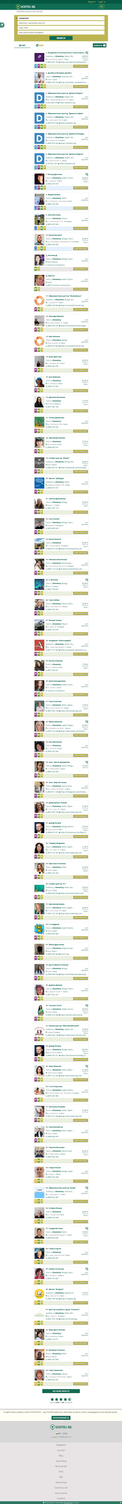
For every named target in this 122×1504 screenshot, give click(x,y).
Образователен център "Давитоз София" (65, 113)
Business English (74, 928)
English (67, 97)
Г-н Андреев (54, 924)
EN (65, 1433)
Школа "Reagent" (56, 1289)
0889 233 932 (52, 427)
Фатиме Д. (52, 255)
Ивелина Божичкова (58, 559)
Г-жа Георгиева (55, 1086)
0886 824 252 (52, 1379)
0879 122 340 (52, 1116)
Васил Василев (55, 235)
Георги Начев (55, 1167)
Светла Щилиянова (57, 498)
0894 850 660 (52, 893)
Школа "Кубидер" (56, 478)
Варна (71, 100)
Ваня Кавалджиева (57, 681)
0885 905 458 (52, 1157)
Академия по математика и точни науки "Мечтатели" (72, 53)
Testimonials (61, 1466)
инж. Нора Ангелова (57, 782)
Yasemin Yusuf (55, 1005)
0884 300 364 (52, 954)
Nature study (73, 259)
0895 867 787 (52, 62)
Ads (61, 1477)
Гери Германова (56, 1370)
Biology (64, 239)
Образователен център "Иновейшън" (65, 296)
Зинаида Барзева (56, 316)
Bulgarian (74, 462)
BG (58, 1433)
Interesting (61, 1461)
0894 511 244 (52, 792)
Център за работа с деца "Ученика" (64, 1309)
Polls (61, 1471)
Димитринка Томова (58, 803)
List (22, 45)
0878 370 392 (52, 751)
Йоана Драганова (56, 944)
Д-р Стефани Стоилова (58, 965)
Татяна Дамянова (56, 417)
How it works (61, 1493)
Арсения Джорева (56, 904)
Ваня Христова (55, 357)
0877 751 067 (52, 650)
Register (92, 1)
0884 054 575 (52, 325)
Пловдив (61, 140)
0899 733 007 (52, 1278)
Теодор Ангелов (56, 1228)
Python (70, 684)
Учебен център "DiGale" (59, 458)
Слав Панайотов (56, 1127)
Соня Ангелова (54, 215)
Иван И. (51, 276)
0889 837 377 (52, 488)
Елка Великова (55, 742)
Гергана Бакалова (56, 1147)
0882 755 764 (52, 873)
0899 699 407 (52, 1258)
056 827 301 (52, 163)
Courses (61, 1450)
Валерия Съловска (57, 1350)
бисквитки (68, 1502)
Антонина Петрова (57, 1107)
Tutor (48, 76)
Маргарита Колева (57, 1330)
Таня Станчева (55, 701)
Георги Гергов (55, 1248)
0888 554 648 (52, 1217)
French (70, 178)
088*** (58, 285)
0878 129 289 (52, 731)
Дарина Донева (55, 985)
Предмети (61, 1444)
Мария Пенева (54, 194)
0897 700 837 (52, 589)
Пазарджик (68, 221)
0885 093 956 (52, 244)
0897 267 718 (52, 508)
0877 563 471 (52, 670)
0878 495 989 (52, 934)
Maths (66, 56)
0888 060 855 (52, 1136)
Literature (68, 1191)
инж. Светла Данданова (59, 762)
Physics (72, 56)
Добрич (61, 1275)
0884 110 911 (52, 1339)
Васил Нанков (55, 539)
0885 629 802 (52, 305)
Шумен (67, 728)
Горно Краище (52, 262)
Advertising (61, 1482)
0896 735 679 (52, 629)
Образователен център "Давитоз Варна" (65, 93)
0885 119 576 (52, 569)
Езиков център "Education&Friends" (64, 1026)
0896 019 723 (52, 548)
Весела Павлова (56, 661)
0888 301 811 (52, 467)
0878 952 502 (52, 143)
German (73, 97)
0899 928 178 (52, 1035)
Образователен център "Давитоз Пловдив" (67, 134)
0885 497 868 (52, 1359)
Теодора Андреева (57, 843)
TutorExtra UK (61, 1487)
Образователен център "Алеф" (62, 1188)
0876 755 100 (52, 1319)
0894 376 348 (52, 1177)
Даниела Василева (57, 397)
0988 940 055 (52, 974)
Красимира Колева (57, 438)
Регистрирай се (61, 1418)
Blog (61, 1455)
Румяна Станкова (56, 1269)
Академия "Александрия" (60, 640)
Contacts (61, 1498)
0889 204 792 (52, 366)
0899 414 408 (52, 1015)
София (66, 59)
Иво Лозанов (54, 336)
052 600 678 (52, 102)
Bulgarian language (69, 948)
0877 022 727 (52, 994)
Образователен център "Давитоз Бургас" (66, 154)
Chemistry (59, 56)
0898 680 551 (52, 447)
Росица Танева (55, 620)
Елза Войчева (54, 377)
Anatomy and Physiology (71, 76)
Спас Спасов (54, 519)
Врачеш (58, 404)
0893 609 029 (52, 528)
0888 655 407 (52, 1197)
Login (101, 1)
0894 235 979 (52, 184)
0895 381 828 (52, 224)
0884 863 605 (52, 1238)
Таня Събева (54, 600)
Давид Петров (55, 823)
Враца (54, 1356)
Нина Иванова (55, 1066)
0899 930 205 (52, 609)
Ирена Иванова (55, 721)
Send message (80, 66)
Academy (49, 56)
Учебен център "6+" (57, 884)
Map (39, 45)
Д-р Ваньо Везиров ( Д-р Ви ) (60, 73)
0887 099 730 (52, 711)
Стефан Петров (55, 1208)
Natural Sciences (74, 603)
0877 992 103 (52, 407)
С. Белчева (53, 580)
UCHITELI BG (63, 1437)
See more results (61, 1391)
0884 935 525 (52, 82)
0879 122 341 (52, 853)
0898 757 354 (52, 386)
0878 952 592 (52, 123)
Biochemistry (66, 563)
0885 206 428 (52, 771)
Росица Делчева (55, 174)
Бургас (64, 161)
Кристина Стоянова (57, 863)
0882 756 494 (52, 204)
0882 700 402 (52, 1298)
